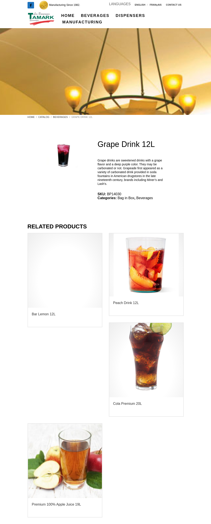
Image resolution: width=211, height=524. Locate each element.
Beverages (144, 198)
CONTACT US (173, 4)
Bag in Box (126, 198)
